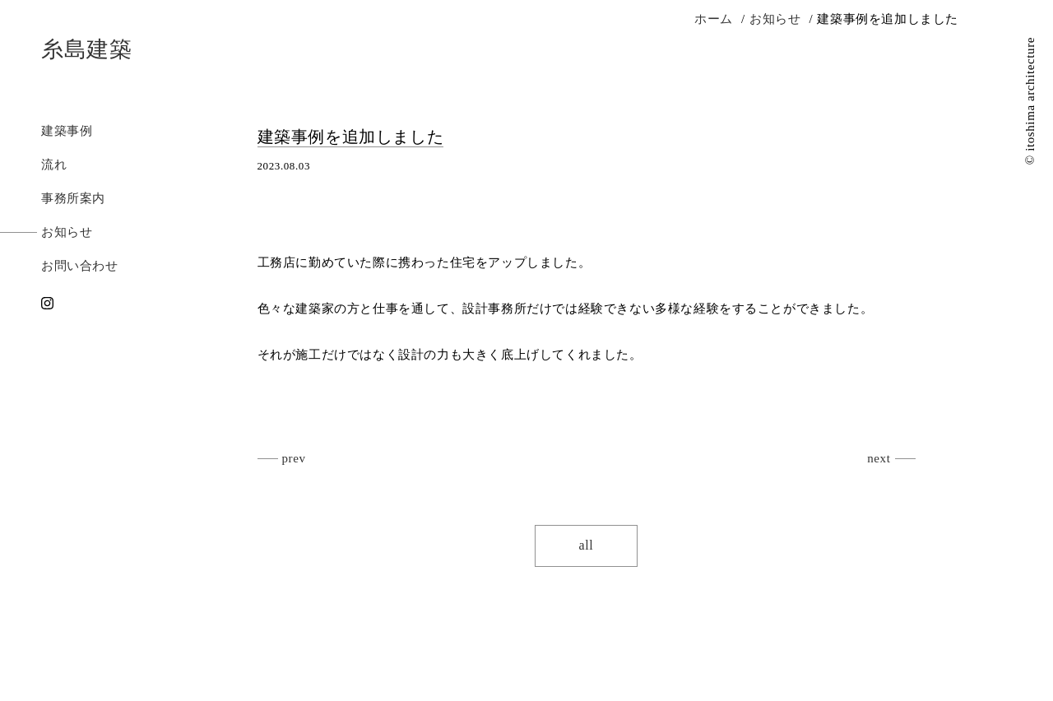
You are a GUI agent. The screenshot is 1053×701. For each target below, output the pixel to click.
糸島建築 (86, 49)
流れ (54, 164)
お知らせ (66, 232)
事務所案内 (73, 198)
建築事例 (66, 130)
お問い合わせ (79, 265)
